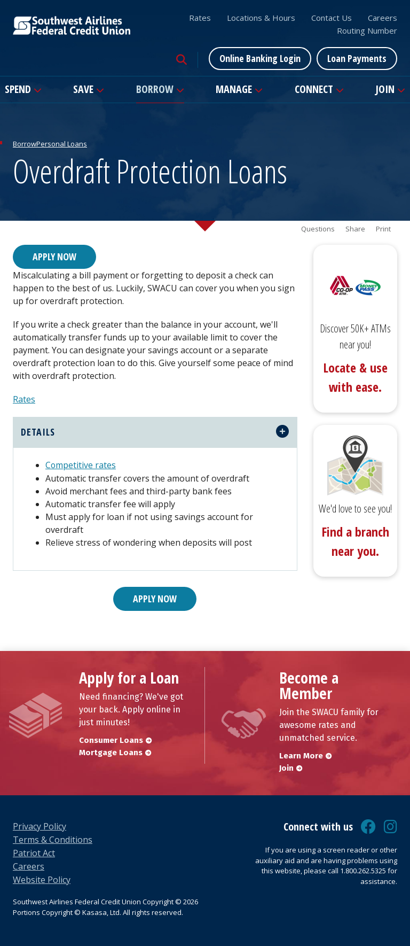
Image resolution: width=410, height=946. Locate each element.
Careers (382, 17)
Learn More (301, 754)
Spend (18, 89)
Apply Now (54, 256)
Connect (314, 89)
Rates (200, 17)
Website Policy (41, 879)
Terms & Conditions (52, 838)
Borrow (155, 89)
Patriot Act (34, 852)
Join (385, 89)
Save (83, 89)
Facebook (368, 825)
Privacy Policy (39, 825)
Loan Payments (357, 58)
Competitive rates (80, 464)
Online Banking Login (260, 58)
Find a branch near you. (355, 541)
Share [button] (355, 229)
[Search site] (181, 60)
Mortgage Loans (111, 751)
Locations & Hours (261, 17)
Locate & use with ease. (355, 377)
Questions (318, 229)
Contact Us (331, 17)
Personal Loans (61, 144)
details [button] (38, 431)
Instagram (390, 825)
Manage (234, 89)
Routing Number (367, 30)
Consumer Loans (111, 739)
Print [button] (383, 229)
